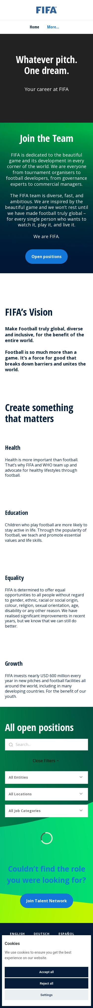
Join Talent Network (46, 901)
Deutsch (42, 934)
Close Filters (46, 760)
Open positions (46, 256)
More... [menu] (53, 27)
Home (34, 27)
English (17, 934)
